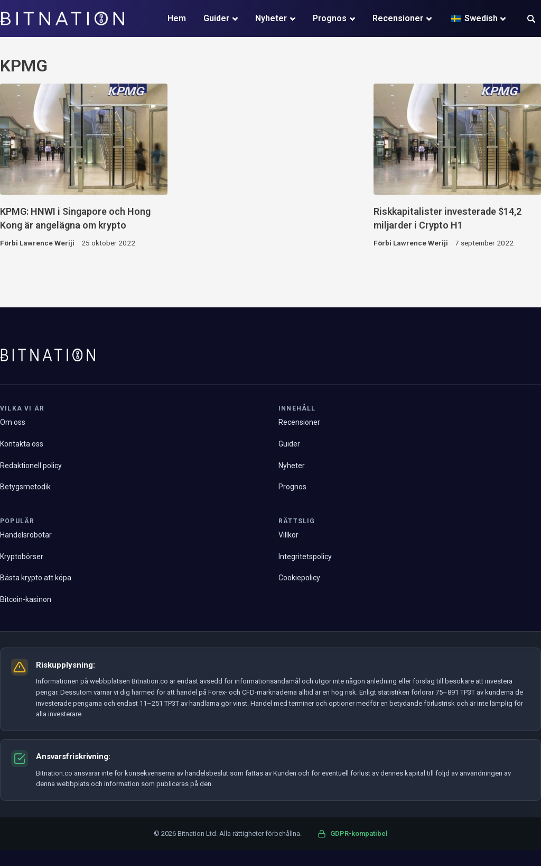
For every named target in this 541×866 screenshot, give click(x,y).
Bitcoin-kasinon (25, 599)
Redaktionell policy (31, 465)
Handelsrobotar (26, 535)
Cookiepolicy (299, 577)
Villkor (288, 535)
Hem (176, 18)
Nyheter (271, 18)
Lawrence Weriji (47, 243)
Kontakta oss (21, 444)
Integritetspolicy (305, 556)
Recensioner (397, 18)
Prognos (330, 18)
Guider (216, 18)
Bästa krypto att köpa (35, 577)
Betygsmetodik (25, 486)
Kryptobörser (21, 556)
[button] (531, 19)
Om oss (12, 422)
